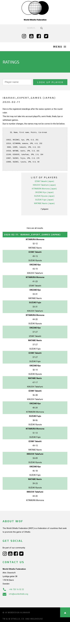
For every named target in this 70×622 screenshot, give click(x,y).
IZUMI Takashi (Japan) (44, 181)
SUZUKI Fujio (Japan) (44, 200)
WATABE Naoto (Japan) (44, 203)
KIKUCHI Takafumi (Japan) (44, 185)
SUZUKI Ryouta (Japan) (44, 196)
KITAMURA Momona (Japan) (44, 188)
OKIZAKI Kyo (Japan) (44, 192)
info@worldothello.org (15, 594)
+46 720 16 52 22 (13, 589)
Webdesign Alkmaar (19, 612)
